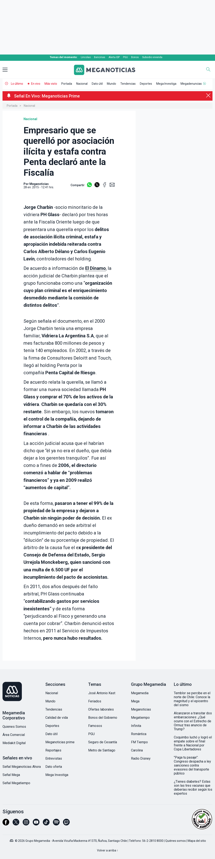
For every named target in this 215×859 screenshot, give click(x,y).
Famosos (95, 726)
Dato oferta (53, 767)
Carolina (137, 750)
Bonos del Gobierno (102, 718)
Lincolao (86, 57)
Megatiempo (140, 718)
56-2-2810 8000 (152, 840)
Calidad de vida (56, 718)
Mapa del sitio (197, 840)
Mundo (111, 83)
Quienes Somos (14, 727)
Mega (135, 701)
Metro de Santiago (101, 750)
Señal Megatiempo (16, 783)
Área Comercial (14, 735)
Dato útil (97, 83)
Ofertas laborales (101, 709)
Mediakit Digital (14, 743)
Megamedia (139, 693)
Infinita (136, 726)
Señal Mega (11, 775)
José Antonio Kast (101, 693)
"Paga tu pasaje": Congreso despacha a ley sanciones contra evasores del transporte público (192, 765)
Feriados (94, 701)
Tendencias (128, 83)
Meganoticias (141, 709)
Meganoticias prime (60, 742)
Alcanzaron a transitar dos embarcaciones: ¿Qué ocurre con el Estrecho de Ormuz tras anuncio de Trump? (193, 721)
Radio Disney (141, 758)
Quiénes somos (175, 840)
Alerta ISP (114, 57)
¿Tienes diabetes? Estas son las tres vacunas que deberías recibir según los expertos (193, 787)
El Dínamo (95, 268)
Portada (66, 83)
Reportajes (53, 750)
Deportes (146, 83)
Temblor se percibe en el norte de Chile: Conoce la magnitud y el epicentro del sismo (192, 699)
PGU (125, 57)
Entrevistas (53, 758)
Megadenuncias (191, 83)
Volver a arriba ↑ (107, 850)
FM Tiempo (139, 742)
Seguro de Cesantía (102, 742)
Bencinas (99, 57)
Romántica (138, 734)
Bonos (135, 57)
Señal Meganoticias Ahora (22, 767)
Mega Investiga (166, 83)
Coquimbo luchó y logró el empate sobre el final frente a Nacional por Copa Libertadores (193, 743)
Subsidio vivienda (152, 57)
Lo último (17, 83)
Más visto (51, 83)
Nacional (82, 83)
